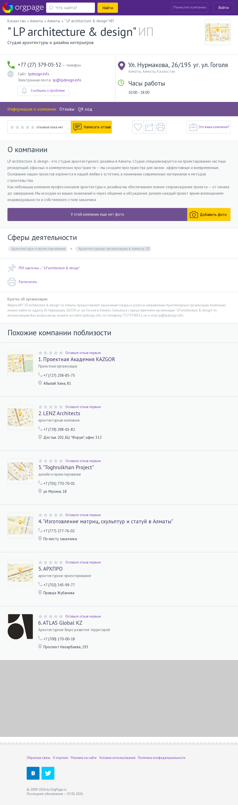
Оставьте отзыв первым (83, 353)
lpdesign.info (38, 73)
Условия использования (117, 758)
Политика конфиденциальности (161, 758)
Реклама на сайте (84, 758)
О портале (60, 758)
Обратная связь (38, 758)
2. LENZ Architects (59, 413)
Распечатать (22, 282)
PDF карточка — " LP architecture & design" (43, 268)
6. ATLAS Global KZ (60, 623)
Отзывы (67, 109)
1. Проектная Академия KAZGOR (76, 359)
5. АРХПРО (50, 569)
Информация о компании (31, 109)
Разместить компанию (190, 7)
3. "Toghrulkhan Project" (66, 467)
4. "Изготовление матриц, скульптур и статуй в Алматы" (105, 521)
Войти (224, 7)
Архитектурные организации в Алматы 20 (114, 248)
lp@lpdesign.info (67, 80)
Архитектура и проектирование (38, 248)
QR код (85, 109)
